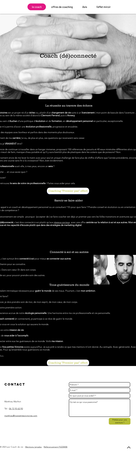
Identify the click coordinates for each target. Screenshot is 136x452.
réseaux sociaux (62, 222)
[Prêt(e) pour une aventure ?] (119, 421)
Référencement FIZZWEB (55, 447)
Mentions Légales (33, 447)
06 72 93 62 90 (16, 408)
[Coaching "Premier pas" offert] (68, 191)
